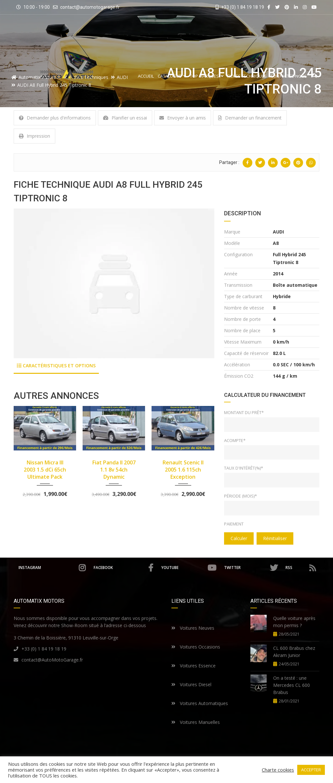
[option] (114, 283)
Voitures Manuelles (195, 722)
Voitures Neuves (192, 628)
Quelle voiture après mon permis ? (294, 621)
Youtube (189, 567)
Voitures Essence (193, 666)
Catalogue (172, 76)
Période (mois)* (240, 496)
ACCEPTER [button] (311, 770)
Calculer (239, 538)
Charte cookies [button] (278, 770)
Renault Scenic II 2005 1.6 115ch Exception (183, 469)
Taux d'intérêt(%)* (243, 468)
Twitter (251, 567)
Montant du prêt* (244, 412)
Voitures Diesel (191, 684)
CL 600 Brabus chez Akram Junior (294, 651)
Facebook (123, 567)
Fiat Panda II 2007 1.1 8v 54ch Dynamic (114, 469)
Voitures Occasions (195, 647)
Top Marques (206, 76)
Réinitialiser (275, 538)
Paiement (234, 524)
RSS (301, 567)
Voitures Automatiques (199, 703)
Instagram (52, 567)
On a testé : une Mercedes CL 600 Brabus (291, 685)
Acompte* (235, 440)
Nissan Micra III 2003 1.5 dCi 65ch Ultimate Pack (45, 469)
